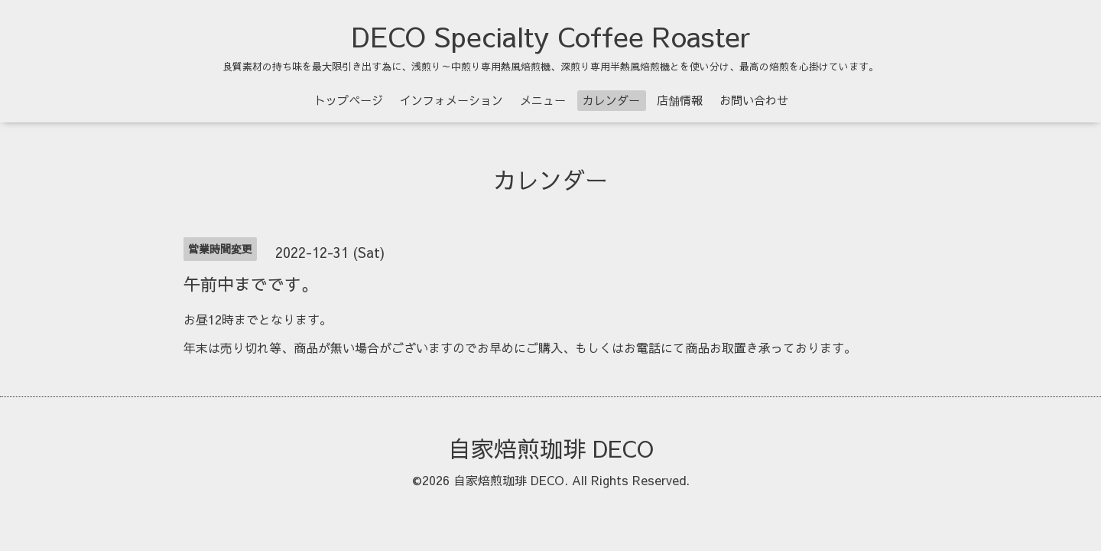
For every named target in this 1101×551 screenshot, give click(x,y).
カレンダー (611, 100)
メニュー (543, 100)
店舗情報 (680, 100)
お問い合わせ (753, 100)
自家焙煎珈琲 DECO (551, 448)
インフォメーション (451, 100)
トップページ (348, 100)
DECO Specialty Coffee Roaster (551, 36)
